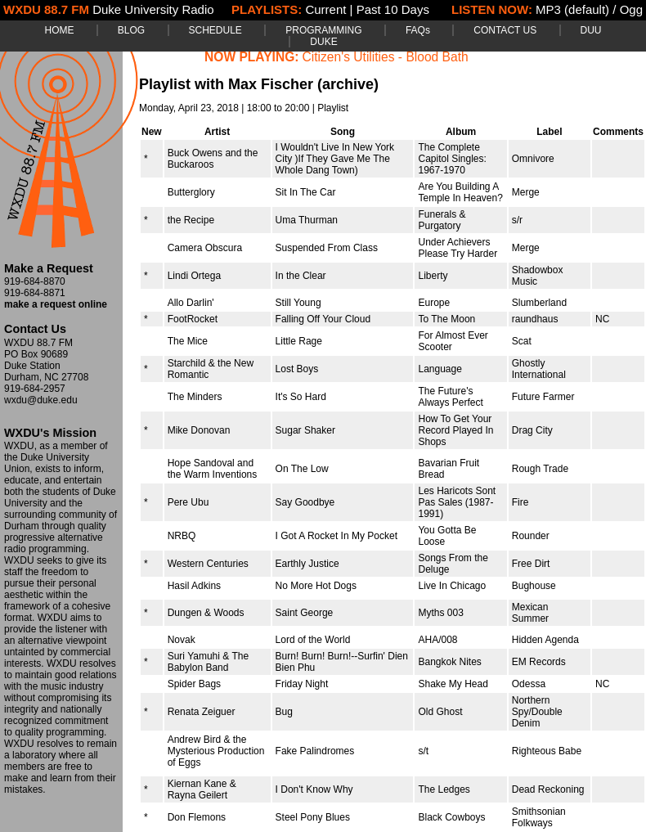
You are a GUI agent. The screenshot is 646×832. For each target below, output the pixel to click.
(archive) (348, 84)
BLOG (131, 30)
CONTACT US (504, 30)
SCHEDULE (215, 30)
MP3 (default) (572, 9)
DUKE (323, 41)
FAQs (418, 30)
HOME (59, 30)
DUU (591, 30)
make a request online (55, 304)
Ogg (631, 9)
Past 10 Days (393, 9)
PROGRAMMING (323, 30)
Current (325, 9)
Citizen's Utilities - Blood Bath (386, 57)
